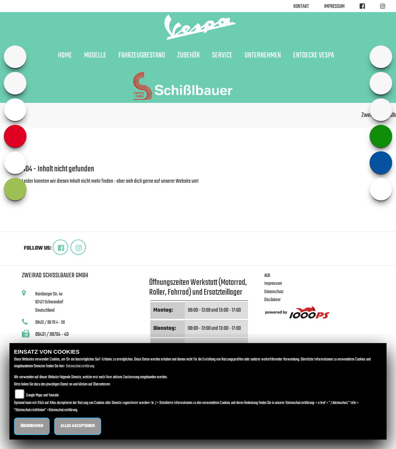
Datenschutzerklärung (80, 366)
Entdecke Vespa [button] (313, 56)
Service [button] (222, 56)
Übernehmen (31, 426)
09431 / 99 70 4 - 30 (50, 322)
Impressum (334, 6)
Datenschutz (274, 292)
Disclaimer (272, 300)
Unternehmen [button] (263, 56)
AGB (267, 276)
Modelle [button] (95, 56)
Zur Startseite (34, 190)
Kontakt (301, 6)
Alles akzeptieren (78, 426)
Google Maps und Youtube (42, 395)
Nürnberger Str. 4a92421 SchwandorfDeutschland (49, 302)
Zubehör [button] (188, 56)
